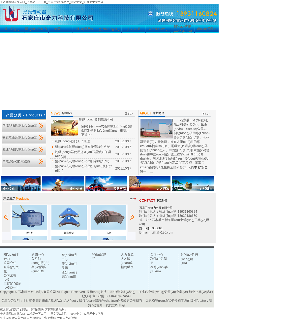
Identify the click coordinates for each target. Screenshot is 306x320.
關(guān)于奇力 (36, 29)
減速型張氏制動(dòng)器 (19, 149)
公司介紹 (10, 263)
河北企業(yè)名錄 (201, 292)
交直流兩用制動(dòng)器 (19, 137)
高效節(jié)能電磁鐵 (16, 161)
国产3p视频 (70, 317)
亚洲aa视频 (54, 317)
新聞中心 (60, 29)
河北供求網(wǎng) (122, 292)
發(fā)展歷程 (85, 29)
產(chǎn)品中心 (109, 29)
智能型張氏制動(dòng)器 (19, 125)
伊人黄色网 (19, 317)
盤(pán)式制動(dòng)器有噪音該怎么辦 (82, 146)
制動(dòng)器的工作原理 (72, 141)
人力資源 (133, 29)
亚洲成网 (5, 317)
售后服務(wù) (157, 29)
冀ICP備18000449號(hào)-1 (112, 296)
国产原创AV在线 (37, 317)
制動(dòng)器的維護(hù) (96, 119)
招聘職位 (127, 267)
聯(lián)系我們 (207, 29)
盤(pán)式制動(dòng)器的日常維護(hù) (82, 161)
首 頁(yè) (11, 29)
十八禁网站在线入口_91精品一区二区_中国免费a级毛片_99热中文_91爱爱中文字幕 (51, 2)
